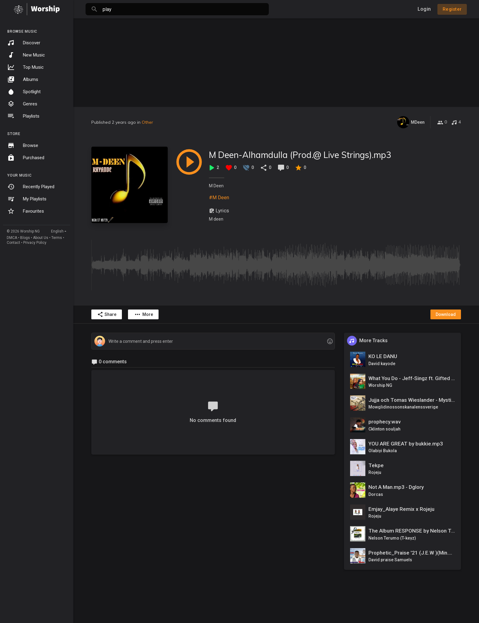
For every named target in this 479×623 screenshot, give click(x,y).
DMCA (12, 238)
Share (106, 314)
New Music (26, 55)
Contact (13, 242)
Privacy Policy (34, 242)
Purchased (25, 157)
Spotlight (24, 91)
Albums (22, 79)
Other (147, 122)
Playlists (23, 116)
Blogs (25, 238)
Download (446, 314)
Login (424, 9)
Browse (22, 145)
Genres (22, 104)
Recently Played (30, 186)
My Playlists (26, 199)
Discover (23, 42)
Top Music (25, 67)
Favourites (25, 211)
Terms (56, 238)
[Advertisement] (276, 61)
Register (452, 9)
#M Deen (219, 197)
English (57, 231)
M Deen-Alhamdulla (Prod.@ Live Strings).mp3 (300, 154)
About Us (40, 238)
